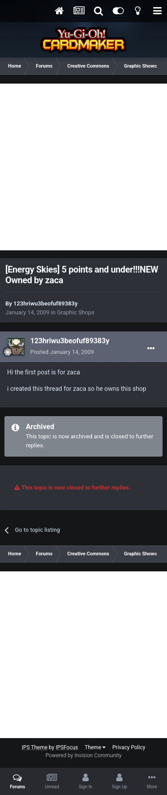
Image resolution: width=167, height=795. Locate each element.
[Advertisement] (83, 167)
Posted (62, 352)
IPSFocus (67, 747)
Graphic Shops (75, 312)
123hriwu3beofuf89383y (45, 303)
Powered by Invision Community (83, 755)
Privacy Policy (128, 747)
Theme (95, 747)
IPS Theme (35, 747)
